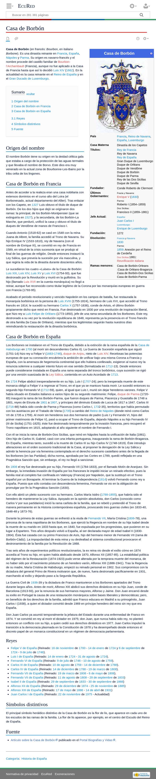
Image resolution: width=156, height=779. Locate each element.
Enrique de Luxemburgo (132, 228)
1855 (112, 494)
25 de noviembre (102, 686)
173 (96, 406)
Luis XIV (58, 70)
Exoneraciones (65, 774)
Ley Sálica (56, 374)
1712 (109, 366)
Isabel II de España (23, 681)
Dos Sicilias (123, 257)
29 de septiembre (100, 677)
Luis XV (36, 273)
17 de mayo (64, 690)
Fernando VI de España (26, 660)
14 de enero (96, 648)
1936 (34, 582)
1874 (84, 686)
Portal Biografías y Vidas (96, 740)
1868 (120, 681)
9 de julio (26, 652)
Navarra (131, 238)
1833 (121, 677)
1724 (13, 381)
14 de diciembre (94, 664)
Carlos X (66, 305)
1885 (121, 686)
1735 (67, 411)
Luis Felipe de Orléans (41, 313)
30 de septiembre (99, 681)
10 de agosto (92, 660)
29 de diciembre (65, 686)
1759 (109, 660)
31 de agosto (86, 656)
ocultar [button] (30, 94)
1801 (43, 402)
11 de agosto (66, 677)
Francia (121, 136)
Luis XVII (30, 281)
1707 (87, 381)
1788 (104, 494)
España (122, 140)
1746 (57, 353)
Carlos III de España (24, 664)
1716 (10, 406)
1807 (53, 402)
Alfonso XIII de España (26, 690)
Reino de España (65, 74)
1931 (108, 690)
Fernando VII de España (27, 673)
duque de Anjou (73, 353)
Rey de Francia (126, 149)
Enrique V (123, 196)
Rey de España (126, 157)
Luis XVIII (64, 301)
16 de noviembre (63, 648)
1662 (69, 70)
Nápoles (11, 57)
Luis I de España (22, 656)
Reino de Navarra (139, 136)
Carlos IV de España (24, 669)
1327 (35, 204)
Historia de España (34, 758)
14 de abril (93, 690)
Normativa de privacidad (22, 774)
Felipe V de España (24, 648)
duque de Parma (128, 394)
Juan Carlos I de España (27, 694)
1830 (134, 196)
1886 (79, 690)
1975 (88, 694)
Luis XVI (50, 273)
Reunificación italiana (130, 260)
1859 (120, 249)
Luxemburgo (136, 140)
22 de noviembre (69, 694)
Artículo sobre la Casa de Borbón (33, 740)
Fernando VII (97, 518)
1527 (28, 217)
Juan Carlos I (125, 220)
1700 (29, 349)
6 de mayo (96, 673)
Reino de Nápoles (102, 411)
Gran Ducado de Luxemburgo (28, 78)
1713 (114, 374)
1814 (102, 479)
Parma (24, 57)
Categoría (12, 758)
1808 (13, 466)
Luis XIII (11, 273)
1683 (49, 353)
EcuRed (26, 6)
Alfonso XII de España (25, 686)
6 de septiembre (129, 648)
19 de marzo (96, 669)
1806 (131, 518)
